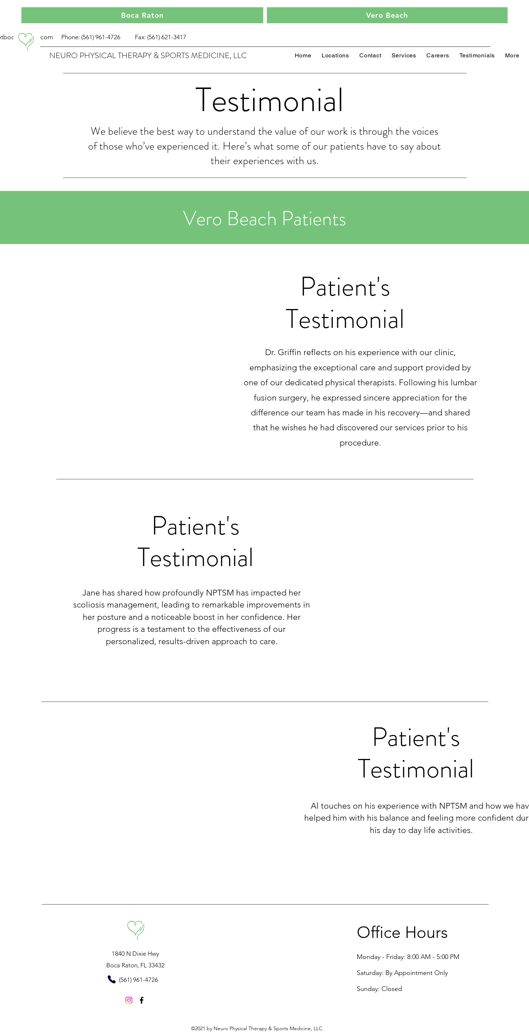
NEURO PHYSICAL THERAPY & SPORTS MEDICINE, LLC (148, 55)
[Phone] (112, 979)
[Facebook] (141, 1000)
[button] (512, 55)
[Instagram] (128, 1000)
